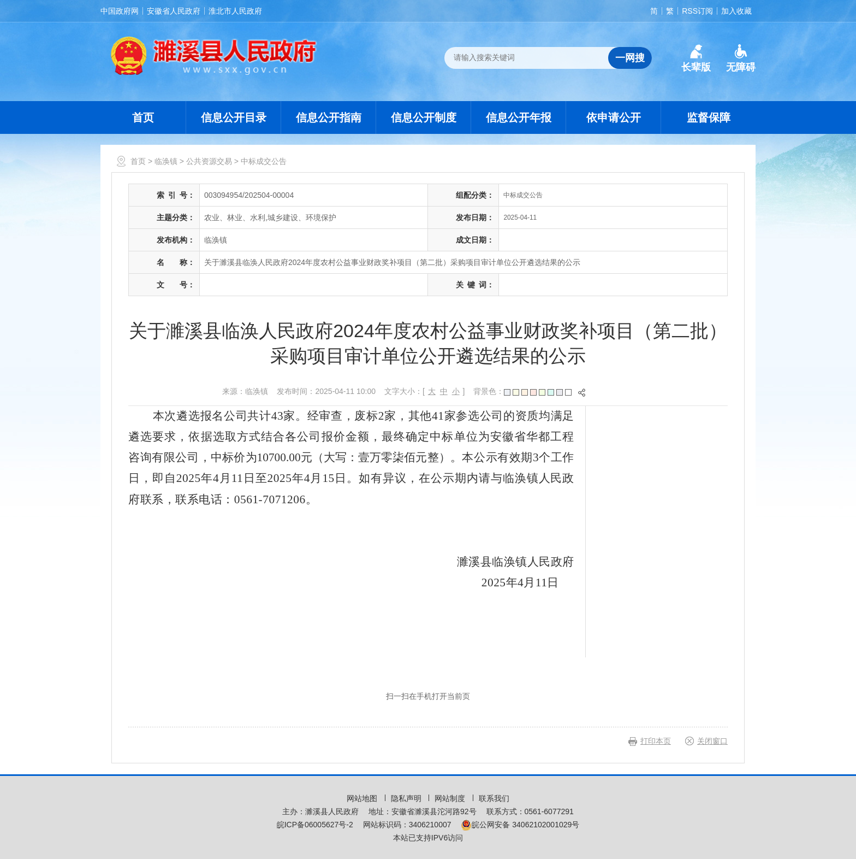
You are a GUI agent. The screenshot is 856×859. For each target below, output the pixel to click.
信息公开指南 (328, 117)
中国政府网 (119, 11)
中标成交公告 (264, 161)
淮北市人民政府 (235, 11)
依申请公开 (613, 117)
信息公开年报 (518, 117)
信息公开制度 (423, 117)
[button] (696, 58)
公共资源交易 (209, 161)
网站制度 (451, 798)
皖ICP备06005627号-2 (315, 824)
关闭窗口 (712, 741)
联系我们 (494, 798)
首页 (143, 117)
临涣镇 (165, 161)
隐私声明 (407, 798)
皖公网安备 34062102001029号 (520, 824)
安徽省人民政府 (173, 11)
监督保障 (708, 117)
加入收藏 (736, 11)
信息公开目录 (233, 117)
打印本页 (655, 741)
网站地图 (363, 798)
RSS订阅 (697, 11)
